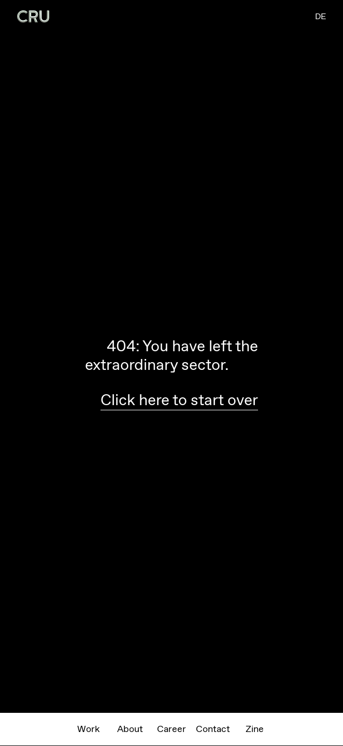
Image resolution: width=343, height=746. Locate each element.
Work (88, 729)
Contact (213, 729)
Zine (255, 729)
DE (320, 16)
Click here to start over (179, 400)
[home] (33, 16)
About (130, 729)
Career (171, 729)
